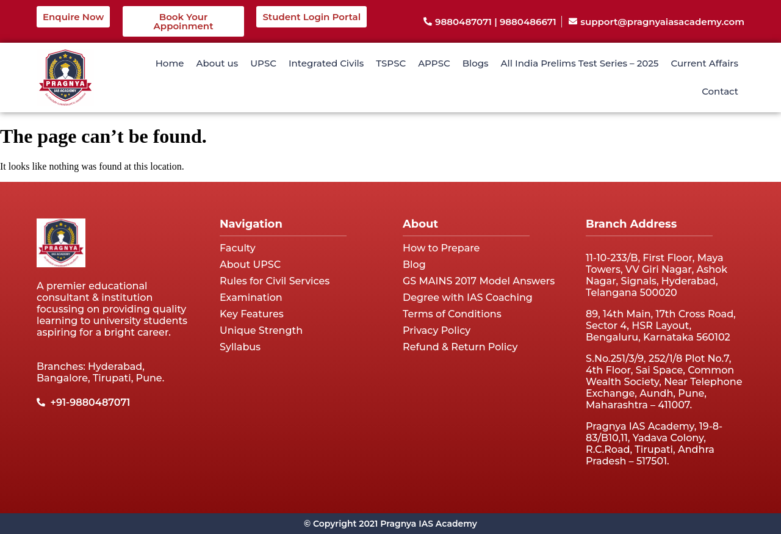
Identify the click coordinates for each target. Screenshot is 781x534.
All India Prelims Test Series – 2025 (580, 63)
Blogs (475, 63)
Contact (720, 91)
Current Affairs (704, 63)
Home (170, 63)
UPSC (263, 63)
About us (217, 63)
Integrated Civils (326, 63)
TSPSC (391, 63)
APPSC (434, 63)
